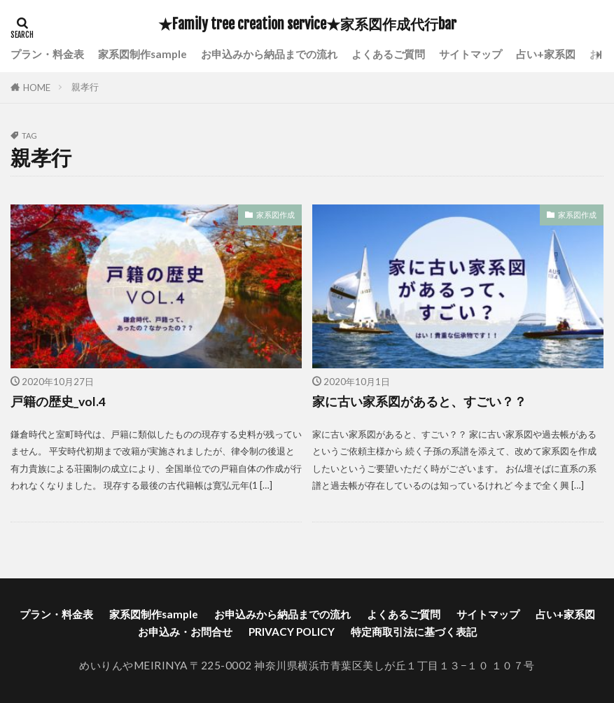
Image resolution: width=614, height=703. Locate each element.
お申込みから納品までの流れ (269, 54)
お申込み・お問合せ (185, 631)
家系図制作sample (142, 54)
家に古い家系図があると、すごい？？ (419, 401)
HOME (36, 87)
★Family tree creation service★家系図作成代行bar (307, 25)
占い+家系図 (545, 54)
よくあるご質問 (388, 54)
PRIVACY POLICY (292, 631)
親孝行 (85, 86)
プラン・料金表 (47, 54)
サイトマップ (470, 54)
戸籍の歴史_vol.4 (58, 401)
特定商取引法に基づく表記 (414, 631)
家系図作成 (275, 214)
